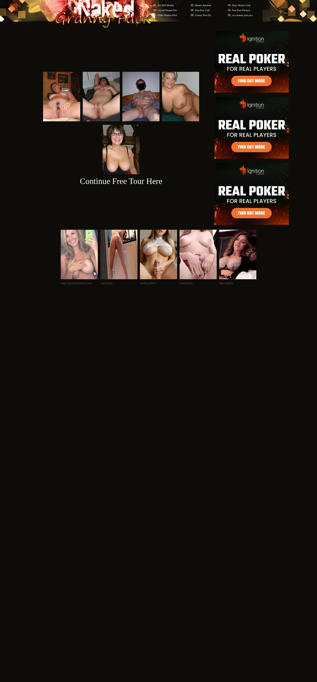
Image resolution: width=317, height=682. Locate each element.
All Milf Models (166, 5)
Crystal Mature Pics (167, 10)
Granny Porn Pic (203, 15)
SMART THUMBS (167, 587)
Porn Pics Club (202, 10)
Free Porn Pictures (241, 10)
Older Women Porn (167, 15)
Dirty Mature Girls (241, 5)
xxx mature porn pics (242, 15)
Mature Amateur (203, 5)
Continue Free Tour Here (121, 181)
